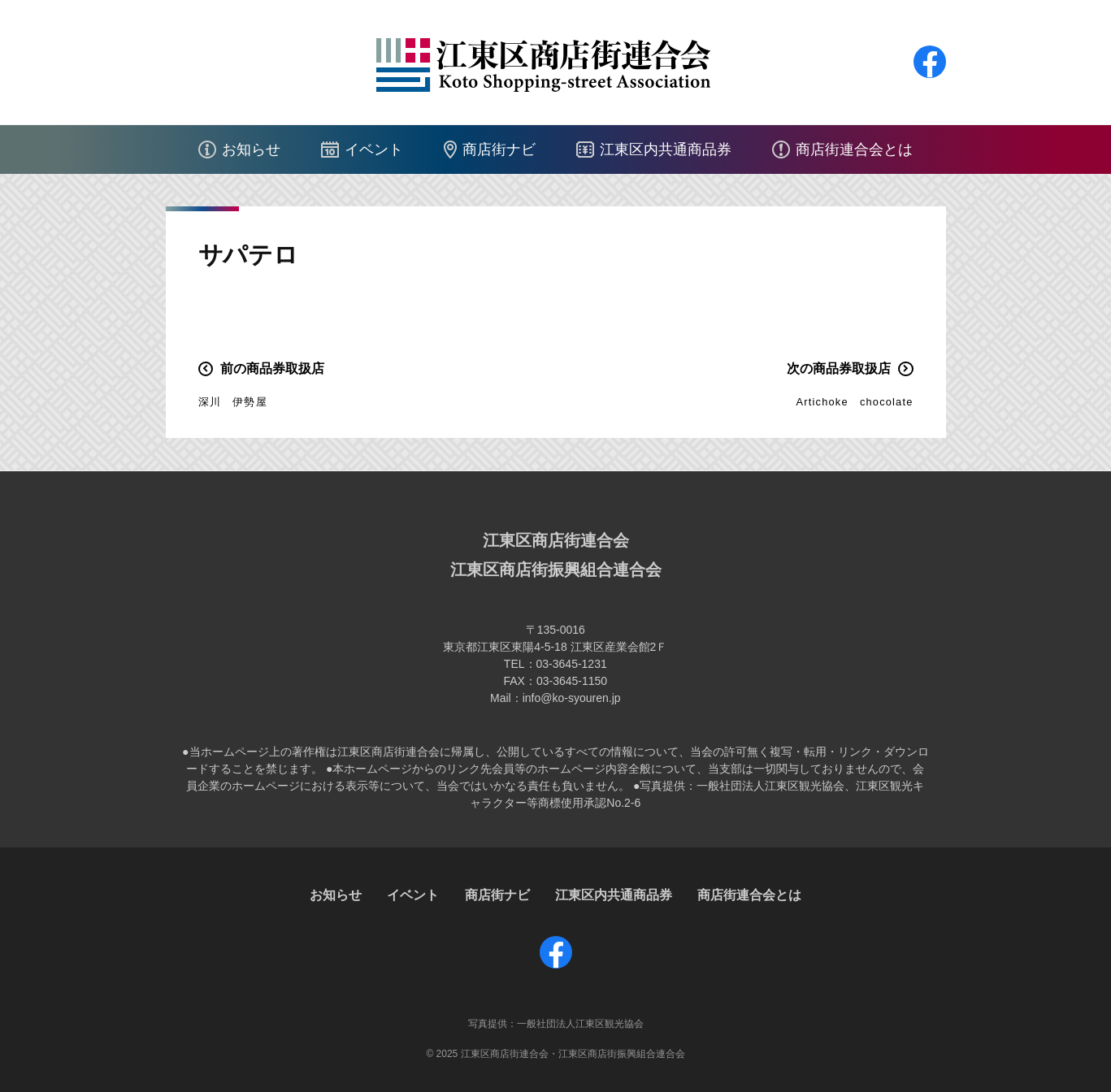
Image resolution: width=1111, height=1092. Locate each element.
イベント (374, 149)
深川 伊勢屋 (232, 402)
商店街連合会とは (854, 149)
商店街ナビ (499, 149)
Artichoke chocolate (855, 402)
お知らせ (251, 149)
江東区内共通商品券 (665, 149)
